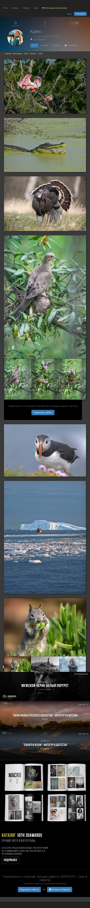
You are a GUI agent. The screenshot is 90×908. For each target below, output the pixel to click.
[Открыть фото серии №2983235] (45, 665)
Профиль (57, 45)
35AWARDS (71, 46)
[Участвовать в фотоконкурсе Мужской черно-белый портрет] (45, 686)
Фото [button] (6, 8)
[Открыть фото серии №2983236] (73, 665)
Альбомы (44, 45)
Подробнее (10, 860)
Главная (8, 54)
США (35, 39)
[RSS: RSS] (4, 667)
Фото (34, 45)
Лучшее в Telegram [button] (59, 889)
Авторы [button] (16, 8)
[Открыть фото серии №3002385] (17, 379)
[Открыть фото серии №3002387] (72, 379)
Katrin (40, 54)
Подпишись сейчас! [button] (42, 412)
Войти (69, 14)
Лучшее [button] (27, 8)
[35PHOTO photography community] (12, 3)
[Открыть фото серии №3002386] (45, 379)
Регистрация (80, 14)
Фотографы (17, 54)
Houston (41, 39)
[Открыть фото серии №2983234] (17, 665)
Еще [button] (36, 8)
